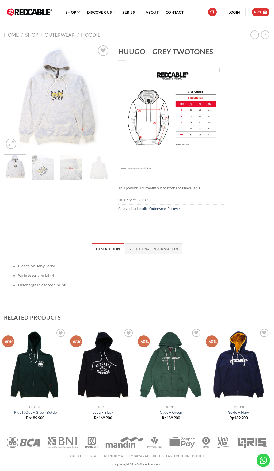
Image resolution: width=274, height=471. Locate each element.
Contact (175, 12)
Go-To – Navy (239, 412)
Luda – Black (103, 412)
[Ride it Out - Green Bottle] (35, 365)
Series (130, 11)
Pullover (174, 208)
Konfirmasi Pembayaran (127, 456)
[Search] (212, 12)
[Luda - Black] (103, 365)
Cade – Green (171, 412)
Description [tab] (108, 249)
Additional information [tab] (153, 249)
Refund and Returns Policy (179, 456)
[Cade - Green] (171, 365)
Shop (73, 11)
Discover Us (101, 11)
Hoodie (90, 35)
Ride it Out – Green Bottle (35, 412)
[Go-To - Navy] (238, 365)
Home (11, 35)
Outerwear (60, 35)
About (152, 12)
